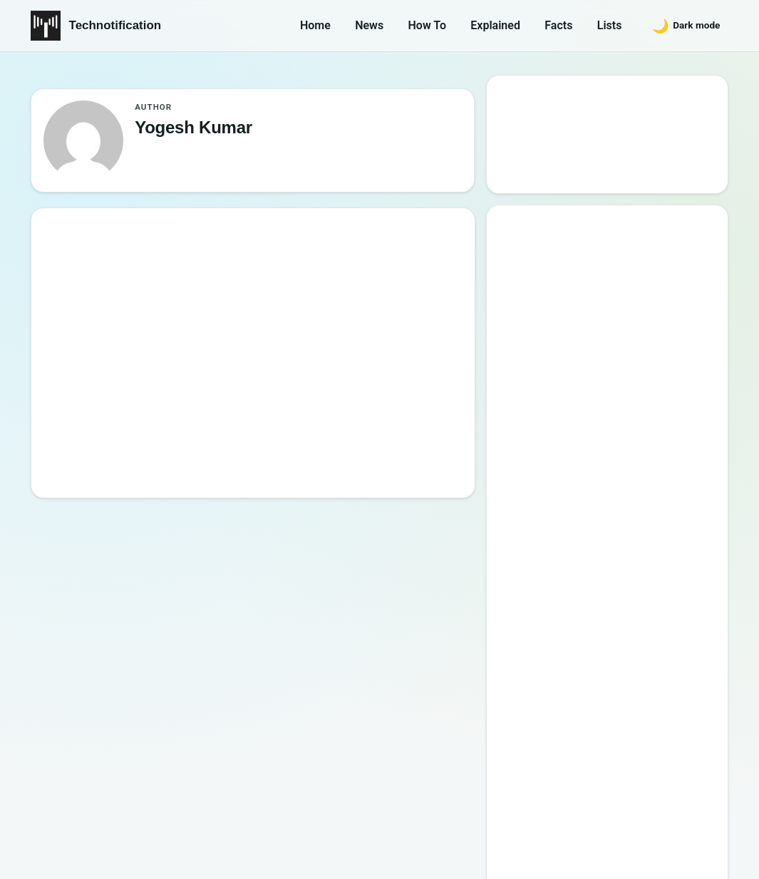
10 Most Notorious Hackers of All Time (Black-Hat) (613, 537)
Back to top (702, 856)
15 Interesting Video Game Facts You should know (612, 414)
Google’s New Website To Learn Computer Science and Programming (608, 284)
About (512, 791)
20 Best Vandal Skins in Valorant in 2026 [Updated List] (618, 579)
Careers (698, 791)
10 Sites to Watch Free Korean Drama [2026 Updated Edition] (606, 661)
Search (528, 168)
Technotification (115, 25)
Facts (558, 25)
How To (427, 25)
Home (315, 25)
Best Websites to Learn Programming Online (587, 374)
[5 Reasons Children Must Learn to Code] (109, 308)
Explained (495, 25)
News (369, 25)
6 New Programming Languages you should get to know (621, 456)
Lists (609, 25)
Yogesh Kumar (246, 291)
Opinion (224, 270)
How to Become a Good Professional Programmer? (622, 496)
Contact (572, 791)
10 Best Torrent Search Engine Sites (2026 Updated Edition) (620, 332)
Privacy (635, 791)
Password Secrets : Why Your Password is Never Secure (603, 619)
